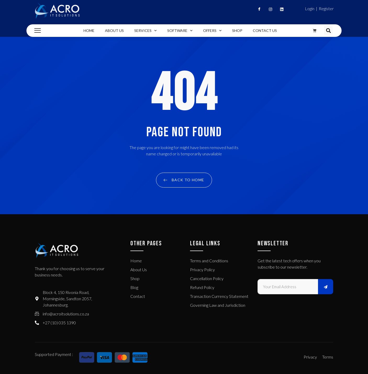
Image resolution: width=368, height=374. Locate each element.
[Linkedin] (279, 10)
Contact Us (265, 30)
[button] (328, 30)
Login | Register (319, 8)
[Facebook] (257, 10)
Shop (237, 30)
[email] (288, 286)
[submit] (325, 286)
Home (88, 30)
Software (180, 31)
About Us (114, 30)
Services (145, 31)
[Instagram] (268, 10)
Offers (212, 31)
